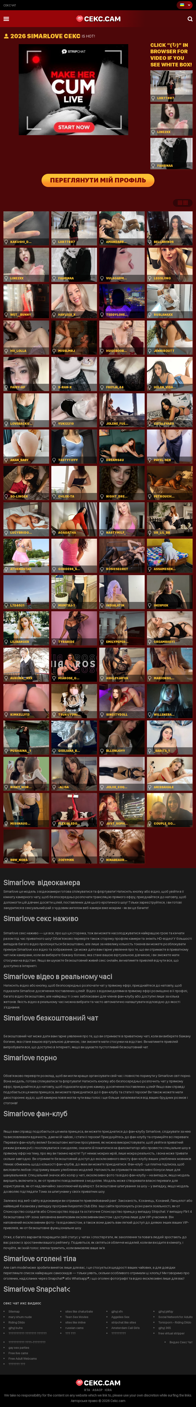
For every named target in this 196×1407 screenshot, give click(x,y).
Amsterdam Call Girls (125, 1328)
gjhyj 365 (164, 1328)
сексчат (9, 5)
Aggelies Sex (120, 1317)
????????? (118, 1333)
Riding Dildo (16, 1322)
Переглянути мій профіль (98, 180)
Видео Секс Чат (181, 1342)
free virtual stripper (171, 1333)
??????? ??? (16, 1364)
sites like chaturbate (79, 1311)
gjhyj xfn (117, 1311)
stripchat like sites (123, 1322)
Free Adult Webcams (22, 1358)
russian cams (74, 1328)
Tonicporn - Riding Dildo (174, 1322)
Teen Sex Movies (76, 1317)
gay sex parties (18, 1347)
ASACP (97, 1390)
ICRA (108, 1390)
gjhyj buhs (15, 1328)
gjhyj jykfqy (165, 1311)
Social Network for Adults (175, 1317)
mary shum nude (20, 1317)
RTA (87, 1390)
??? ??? (70, 1333)
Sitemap (14, 1311)
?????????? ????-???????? (26, 1342)
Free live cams (18, 1353)
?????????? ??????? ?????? (27, 1333)
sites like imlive (75, 1322)
